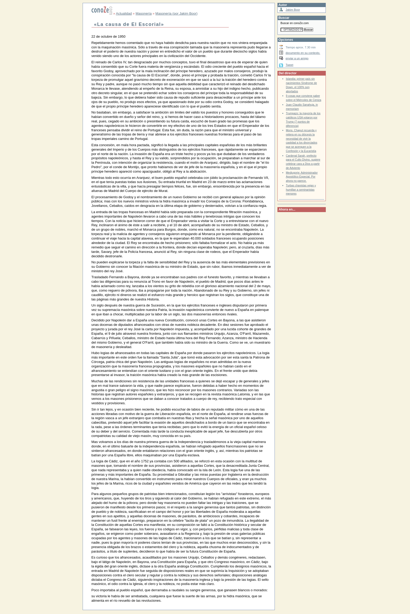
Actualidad (124, 13)
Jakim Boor (293, 9)
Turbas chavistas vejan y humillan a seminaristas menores (301, 189)
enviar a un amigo (297, 58)
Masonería (143, 13)
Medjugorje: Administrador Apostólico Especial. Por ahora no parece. (302, 176)
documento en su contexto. (303, 52)
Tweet (289, 64)
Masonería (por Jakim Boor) (176, 13)
